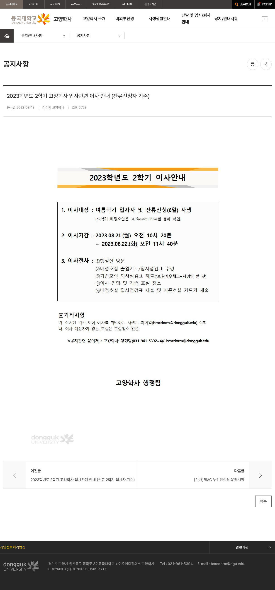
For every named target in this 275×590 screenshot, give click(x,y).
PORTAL (34, 4)
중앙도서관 (150, 4)
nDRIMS (55, 4)
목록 (263, 501)
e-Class (75, 4)
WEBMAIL (127, 4)
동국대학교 (11, 4)
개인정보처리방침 (12, 547)
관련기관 (253, 547)
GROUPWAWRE (101, 4)
